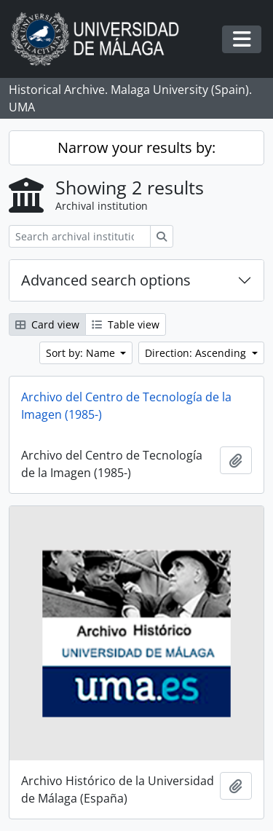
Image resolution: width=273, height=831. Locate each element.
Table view (125, 324)
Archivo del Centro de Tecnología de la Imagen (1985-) (126, 405)
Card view (47, 324)
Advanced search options (106, 280)
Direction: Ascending (197, 353)
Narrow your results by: (136, 147)
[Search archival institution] (80, 236)
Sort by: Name (82, 353)
